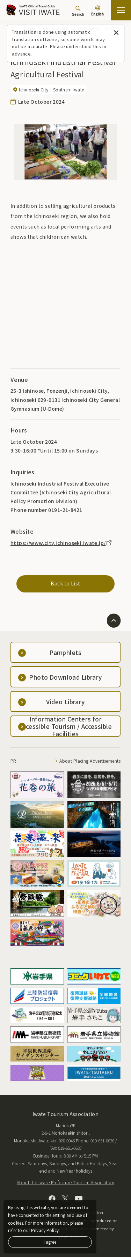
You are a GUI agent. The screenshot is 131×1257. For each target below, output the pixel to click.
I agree (50, 1242)
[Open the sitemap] (121, 10)
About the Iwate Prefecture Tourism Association (65, 1182)
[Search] (78, 11)
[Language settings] (97, 11)
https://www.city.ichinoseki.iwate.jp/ (61, 542)
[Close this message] (116, 33)
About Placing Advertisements (90, 761)
